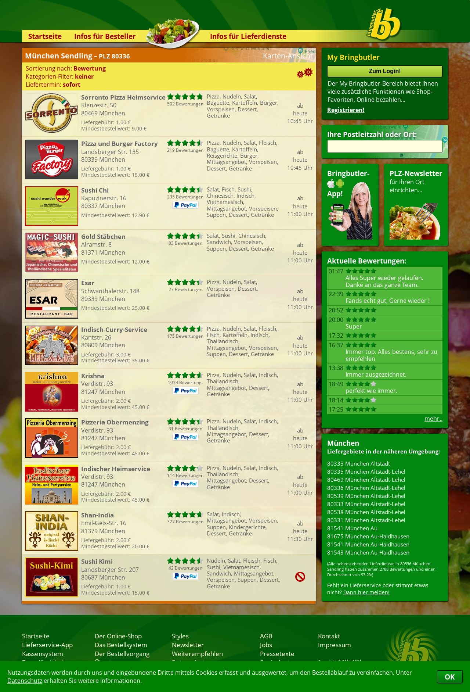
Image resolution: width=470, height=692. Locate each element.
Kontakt (329, 635)
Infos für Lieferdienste (248, 36)
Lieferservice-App (47, 644)
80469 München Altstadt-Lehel (366, 479)
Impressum (334, 644)
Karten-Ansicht (288, 56)
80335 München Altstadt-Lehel (366, 471)
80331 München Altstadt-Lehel (366, 520)
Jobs (266, 644)
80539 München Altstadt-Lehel (366, 495)
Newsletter (188, 644)
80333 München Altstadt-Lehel (366, 504)
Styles (180, 635)
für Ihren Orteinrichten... (416, 204)
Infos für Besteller (105, 36)
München (343, 443)
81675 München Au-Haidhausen (368, 536)
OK (450, 676)
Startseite (45, 36)
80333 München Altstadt (358, 463)
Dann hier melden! (366, 592)
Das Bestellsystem (121, 644)
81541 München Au (352, 528)
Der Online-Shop (118, 635)
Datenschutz (24, 681)
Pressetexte (277, 653)
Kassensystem (42, 653)
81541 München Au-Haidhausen (368, 544)
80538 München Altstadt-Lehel (366, 512)
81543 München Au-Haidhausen (368, 552)
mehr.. (433, 419)
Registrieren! (346, 110)
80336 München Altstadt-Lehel (366, 487)
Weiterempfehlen (197, 653)
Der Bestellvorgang (122, 653)
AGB (266, 635)
